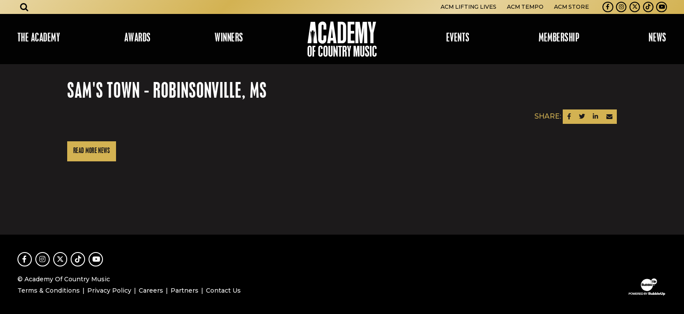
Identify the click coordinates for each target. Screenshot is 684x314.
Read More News (91, 151)
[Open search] (24, 7)
